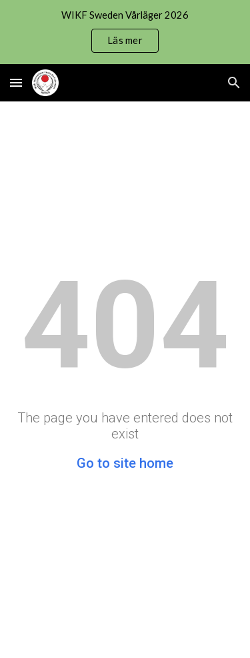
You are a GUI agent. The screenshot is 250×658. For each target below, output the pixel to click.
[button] (16, 82)
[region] (125, 32)
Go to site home (125, 463)
